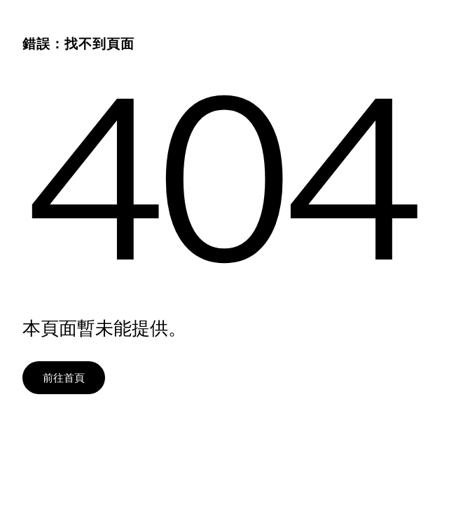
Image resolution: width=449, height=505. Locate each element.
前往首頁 (64, 377)
